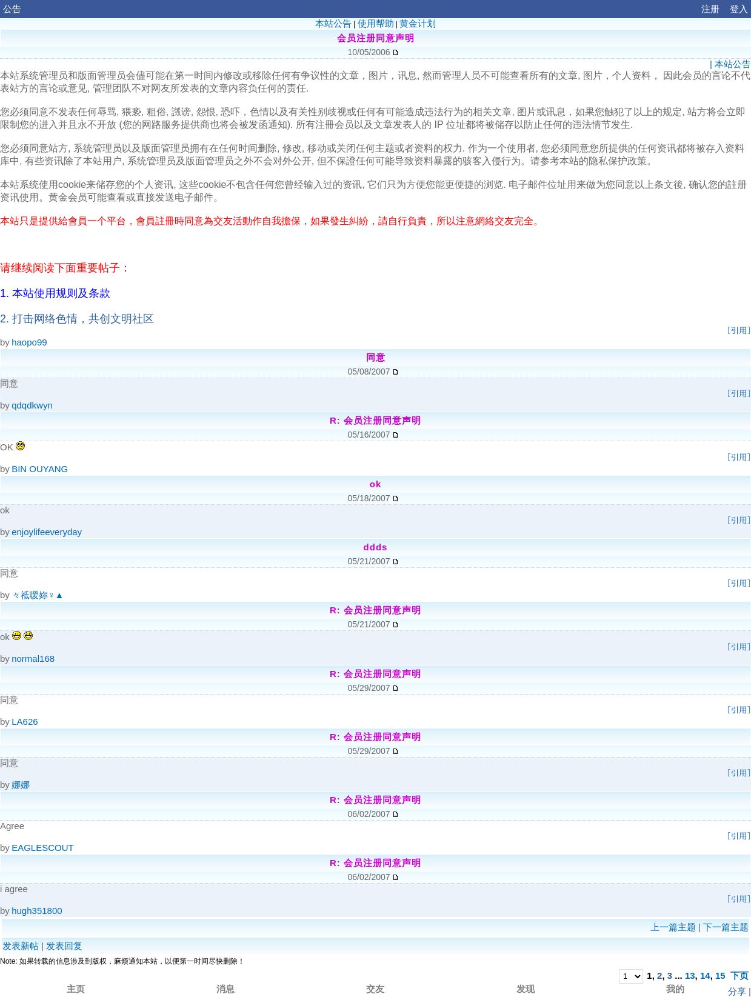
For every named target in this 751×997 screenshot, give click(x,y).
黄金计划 (417, 23)
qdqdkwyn (32, 405)
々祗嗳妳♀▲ (38, 595)
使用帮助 (376, 23)
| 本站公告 (730, 64)
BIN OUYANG (40, 469)
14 (705, 975)
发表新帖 (20, 946)
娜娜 (21, 784)
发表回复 (64, 946)
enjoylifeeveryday (47, 532)
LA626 (25, 721)
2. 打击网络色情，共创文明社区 (77, 319)
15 (720, 975)
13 (690, 975)
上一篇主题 (673, 927)
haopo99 (29, 342)
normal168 (33, 658)
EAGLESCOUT (43, 847)
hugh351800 (37, 910)
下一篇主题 (726, 927)
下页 (739, 975)
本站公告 (333, 23)
